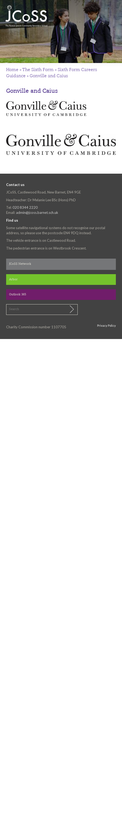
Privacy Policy (106, 325)
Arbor (13, 279)
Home (12, 70)
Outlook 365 (17, 294)
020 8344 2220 (25, 207)
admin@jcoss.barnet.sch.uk (37, 212)
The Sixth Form (38, 70)
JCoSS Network (20, 264)
